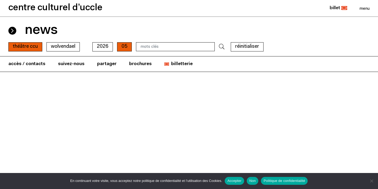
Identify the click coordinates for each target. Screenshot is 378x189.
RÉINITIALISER (247, 46)
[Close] (364, 8)
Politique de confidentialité (284, 181)
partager (107, 64)
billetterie (182, 64)
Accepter (234, 181)
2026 (102, 46)
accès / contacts (26, 64)
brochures (140, 64)
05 (124, 46)
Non (252, 181)
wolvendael (63, 46)
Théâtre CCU (25, 46)
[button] (338, 8)
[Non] (371, 180)
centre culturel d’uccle (55, 8)
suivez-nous (71, 64)
